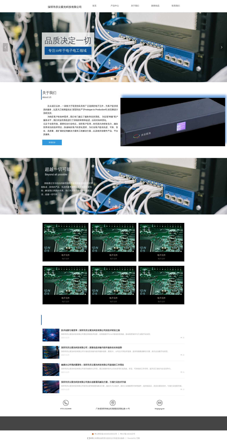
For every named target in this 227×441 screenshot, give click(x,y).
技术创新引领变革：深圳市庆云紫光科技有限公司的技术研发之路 (90, 330)
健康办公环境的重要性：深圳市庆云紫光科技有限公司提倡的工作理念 (92, 365)
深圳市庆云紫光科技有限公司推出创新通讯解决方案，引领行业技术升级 (93, 382)
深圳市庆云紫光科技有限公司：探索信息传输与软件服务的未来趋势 (91, 348)
